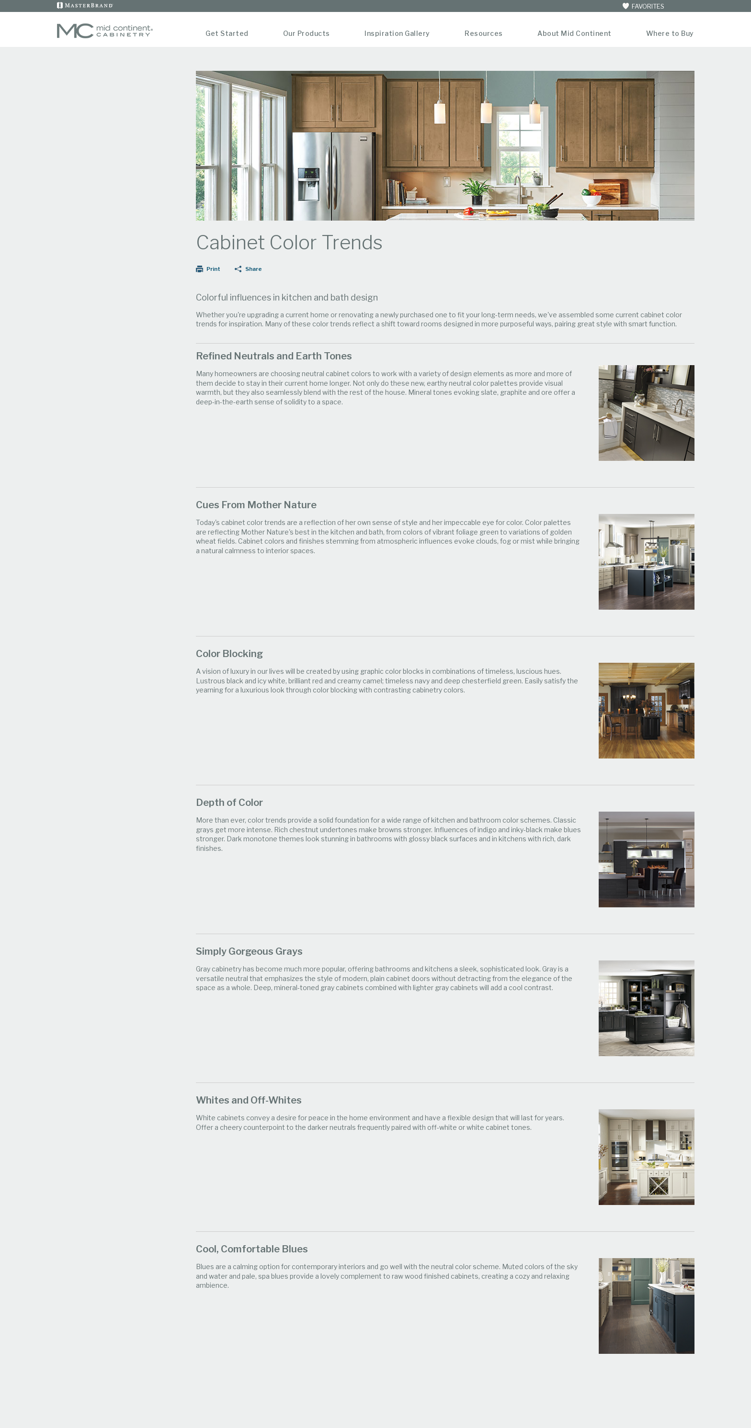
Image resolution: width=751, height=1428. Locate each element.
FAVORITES (642, 6)
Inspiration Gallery (397, 33)
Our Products (306, 33)
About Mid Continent (574, 33)
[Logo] (105, 36)
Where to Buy (670, 33)
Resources (484, 33)
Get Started (227, 33)
